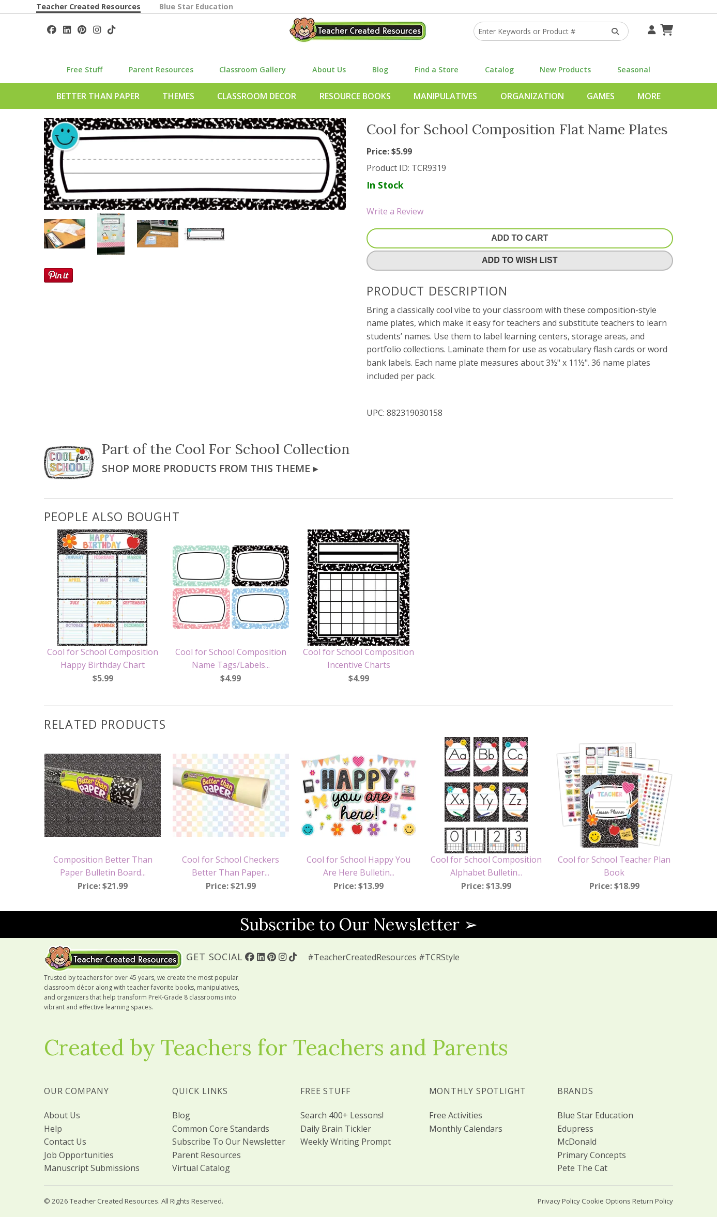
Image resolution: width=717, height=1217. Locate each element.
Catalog (499, 69)
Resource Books (355, 96)
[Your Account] (650, 28)
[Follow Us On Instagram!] (97, 28)
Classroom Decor (256, 96)
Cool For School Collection (262, 449)
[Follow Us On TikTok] (111, 28)
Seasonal (633, 69)
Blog (380, 69)
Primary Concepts (591, 1155)
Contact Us (65, 1141)
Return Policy (652, 1201)
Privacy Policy (559, 1201)
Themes (178, 96)
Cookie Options (606, 1201)
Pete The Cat (582, 1168)
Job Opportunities (79, 1155)
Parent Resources (161, 69)
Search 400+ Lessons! (342, 1115)
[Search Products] (612, 31)
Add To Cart (519, 237)
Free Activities (455, 1115)
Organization (532, 96)
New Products (565, 69)
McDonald (577, 1141)
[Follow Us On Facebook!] (51, 28)
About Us (329, 69)
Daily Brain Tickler (335, 1128)
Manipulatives (445, 96)
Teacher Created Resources (88, 6)
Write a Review (395, 211)
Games (601, 96)
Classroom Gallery (252, 69)
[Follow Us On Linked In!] (67, 28)
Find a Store (437, 69)
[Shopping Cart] (665, 28)
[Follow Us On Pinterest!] (82, 28)
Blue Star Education (196, 6)
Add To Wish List (519, 260)
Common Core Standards (220, 1128)
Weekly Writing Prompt (345, 1141)
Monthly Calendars (465, 1128)
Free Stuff (84, 69)
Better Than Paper (98, 96)
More (649, 96)
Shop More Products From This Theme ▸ (210, 468)
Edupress (575, 1128)
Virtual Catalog (201, 1168)
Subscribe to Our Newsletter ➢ (359, 924)
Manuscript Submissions (92, 1168)
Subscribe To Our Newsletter (228, 1141)
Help (53, 1128)
